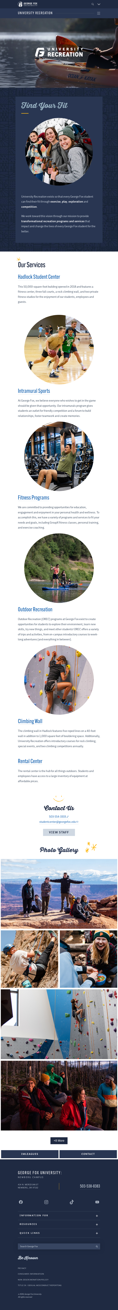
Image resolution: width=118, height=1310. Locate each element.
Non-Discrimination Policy (33, 1279)
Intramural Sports (34, 391)
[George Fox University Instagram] (46, 1202)
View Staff (59, 832)
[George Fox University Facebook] (21, 1202)
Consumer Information (31, 1274)
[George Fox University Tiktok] (72, 1202)
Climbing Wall (30, 722)
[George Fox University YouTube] (97, 1202)
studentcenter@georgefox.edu (57, 822)
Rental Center (30, 762)
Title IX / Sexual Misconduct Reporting (40, 1285)
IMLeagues (29, 1154)
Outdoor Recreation (35, 610)
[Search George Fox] (55, 1246)
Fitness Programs (33, 498)
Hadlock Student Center (39, 277)
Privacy (22, 1268)
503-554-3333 (57, 817)
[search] (96, 1246)
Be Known (28, 1258)
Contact (88, 1154)
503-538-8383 (90, 1186)
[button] (93, 4)
